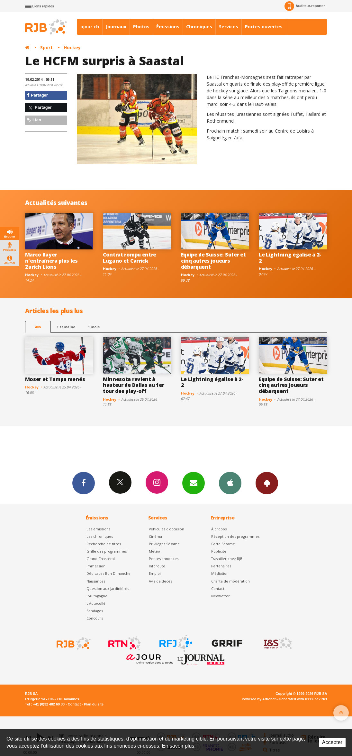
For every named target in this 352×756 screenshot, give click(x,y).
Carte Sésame (223, 544)
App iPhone (230, 483)
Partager (37, 95)
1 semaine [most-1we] (66, 326)
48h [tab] (38, 326)
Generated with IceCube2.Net (303, 699)
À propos (219, 529)
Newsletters (193, 483)
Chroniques (199, 26)
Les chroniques (99, 536)
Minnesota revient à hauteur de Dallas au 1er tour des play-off (133, 385)
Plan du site (94, 704)
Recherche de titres (103, 544)
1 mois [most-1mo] (94, 326)
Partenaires (221, 566)
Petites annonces (163, 558)
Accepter (332, 742)
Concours (94, 618)
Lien (34, 119)
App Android (267, 483)
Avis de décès (160, 581)
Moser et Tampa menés (55, 379)
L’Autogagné (96, 596)
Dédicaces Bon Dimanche (108, 573)
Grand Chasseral (100, 558)
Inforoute (157, 566)
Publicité (218, 551)
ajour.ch (89, 26)
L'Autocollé (95, 603)
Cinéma (155, 536)
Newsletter (220, 596)
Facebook (83, 483)
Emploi (155, 573)
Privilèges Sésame (164, 544)
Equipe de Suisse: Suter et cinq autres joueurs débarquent (213, 260)
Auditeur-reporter (304, 6)
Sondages (94, 611)
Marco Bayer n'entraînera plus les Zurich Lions (51, 260)
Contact (217, 588)
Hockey (72, 47)
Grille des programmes (106, 551)
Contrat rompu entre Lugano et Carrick (129, 257)
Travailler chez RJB (226, 558)
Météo (154, 551)
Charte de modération (230, 581)
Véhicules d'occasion (166, 529)
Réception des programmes (235, 536)
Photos (141, 26)
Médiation (220, 573)
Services (228, 26)
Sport (46, 47)
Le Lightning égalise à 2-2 (290, 257)
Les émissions (98, 529)
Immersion (95, 566)
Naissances (95, 581)
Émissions (167, 26)
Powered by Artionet (258, 699)
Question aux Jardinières (107, 588)
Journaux (116, 26)
